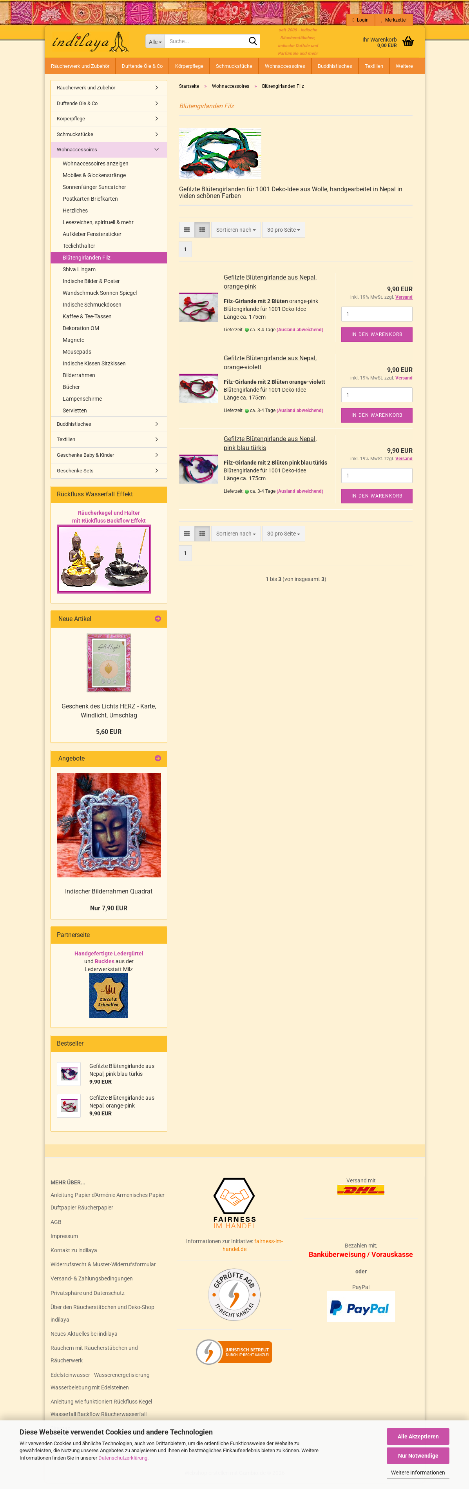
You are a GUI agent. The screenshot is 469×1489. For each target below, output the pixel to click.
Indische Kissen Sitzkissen (94, 370)
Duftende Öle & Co (142, 66)
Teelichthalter (79, 252)
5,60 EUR (108, 738)
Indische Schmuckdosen (92, 311)
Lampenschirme (82, 405)
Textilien (374, 66)
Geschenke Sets (75, 477)
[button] (187, 236)
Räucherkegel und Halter (109, 519)
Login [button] (360, 20)
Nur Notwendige (418, 1456)
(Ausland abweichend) (300, 336)
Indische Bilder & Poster (91, 287)
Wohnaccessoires (285, 66)
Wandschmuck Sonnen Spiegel (100, 299)
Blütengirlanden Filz (86, 264)
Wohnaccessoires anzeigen (96, 170)
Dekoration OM (81, 334)
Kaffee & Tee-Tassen (87, 323)
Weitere (404, 66)
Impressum (64, 1242)
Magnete (73, 346)
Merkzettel (394, 20)
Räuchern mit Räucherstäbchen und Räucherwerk (94, 1360)
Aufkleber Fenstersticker (92, 240)
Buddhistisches (335, 66)
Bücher (71, 393)
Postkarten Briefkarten (90, 205)
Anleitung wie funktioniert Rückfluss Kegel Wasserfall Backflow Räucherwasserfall (101, 1414)
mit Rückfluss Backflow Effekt (109, 527)
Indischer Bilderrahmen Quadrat (108, 897)
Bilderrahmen (79, 381)
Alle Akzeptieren (418, 1436)
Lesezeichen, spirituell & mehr (98, 228)
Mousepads (77, 358)
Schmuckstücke (234, 66)
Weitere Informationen (418, 1472)
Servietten (75, 417)
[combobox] (236, 236)
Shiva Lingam (79, 275)
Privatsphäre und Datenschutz (88, 1299)
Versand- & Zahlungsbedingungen (92, 1285)
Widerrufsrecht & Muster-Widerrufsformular (103, 1270)
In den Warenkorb (376, 340)
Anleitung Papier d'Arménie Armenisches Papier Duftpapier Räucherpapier (108, 1207)
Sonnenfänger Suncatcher (94, 193)
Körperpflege (189, 66)
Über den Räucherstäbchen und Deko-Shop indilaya (102, 1319)
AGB (56, 1228)
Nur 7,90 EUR (108, 914)
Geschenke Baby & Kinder (85, 461)
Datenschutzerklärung (122, 1458)
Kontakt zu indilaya (74, 1256)
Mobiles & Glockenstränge (94, 181)
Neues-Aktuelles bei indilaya (84, 1340)
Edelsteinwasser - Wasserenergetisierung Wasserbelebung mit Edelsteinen (100, 1387)
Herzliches (75, 217)
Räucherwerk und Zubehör (80, 66)
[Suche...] (155, 41)
